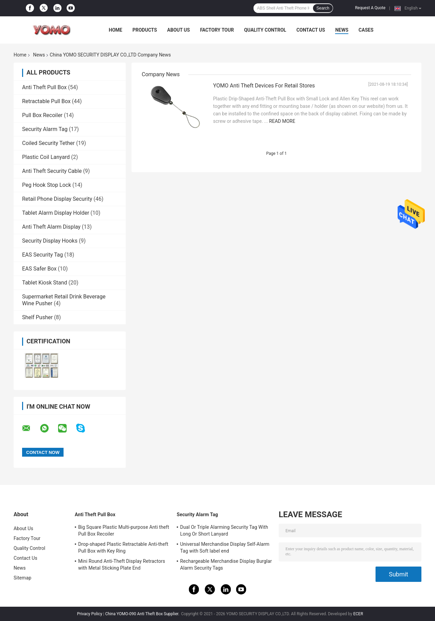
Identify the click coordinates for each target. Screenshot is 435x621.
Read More (282, 121)
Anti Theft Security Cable (52, 171)
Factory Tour (217, 30)
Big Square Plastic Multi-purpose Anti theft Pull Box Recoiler (123, 530)
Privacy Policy (89, 613)
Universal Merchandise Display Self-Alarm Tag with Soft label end (224, 547)
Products (145, 30)
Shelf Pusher (37, 317)
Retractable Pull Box (46, 101)
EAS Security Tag (42, 254)
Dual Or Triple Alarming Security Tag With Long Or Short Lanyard (224, 530)
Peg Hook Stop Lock (46, 185)
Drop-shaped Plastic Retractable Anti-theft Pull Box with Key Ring (123, 547)
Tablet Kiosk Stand (44, 282)
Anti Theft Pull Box (44, 87)
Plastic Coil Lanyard (46, 157)
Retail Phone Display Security (57, 199)
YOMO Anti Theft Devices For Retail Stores (264, 85)
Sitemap (22, 578)
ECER (358, 613)
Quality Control (265, 30)
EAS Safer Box (39, 268)
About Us (178, 30)
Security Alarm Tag (45, 129)
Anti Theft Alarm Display (51, 227)
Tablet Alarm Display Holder (55, 213)
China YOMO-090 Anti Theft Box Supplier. (142, 613)
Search (322, 8)
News (341, 30)
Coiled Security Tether (48, 143)
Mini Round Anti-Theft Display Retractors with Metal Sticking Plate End (121, 564)
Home (115, 30)
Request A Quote (370, 7)
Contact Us (310, 30)
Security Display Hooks (49, 241)
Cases (366, 30)
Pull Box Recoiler (42, 115)
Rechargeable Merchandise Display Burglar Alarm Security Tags (226, 564)
